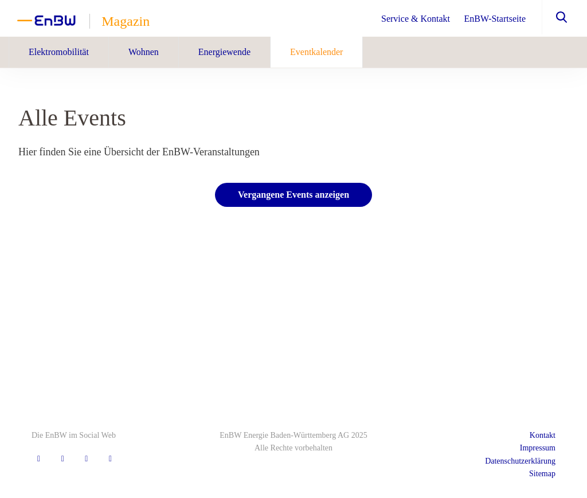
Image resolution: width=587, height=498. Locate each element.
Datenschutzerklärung (520, 461)
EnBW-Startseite (495, 18)
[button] (556, 17)
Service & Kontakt (415, 18)
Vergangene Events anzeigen (293, 194)
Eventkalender (316, 52)
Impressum (537, 448)
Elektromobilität (59, 52)
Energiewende (224, 52)
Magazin (125, 21)
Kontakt (542, 435)
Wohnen (143, 52)
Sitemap (542, 473)
